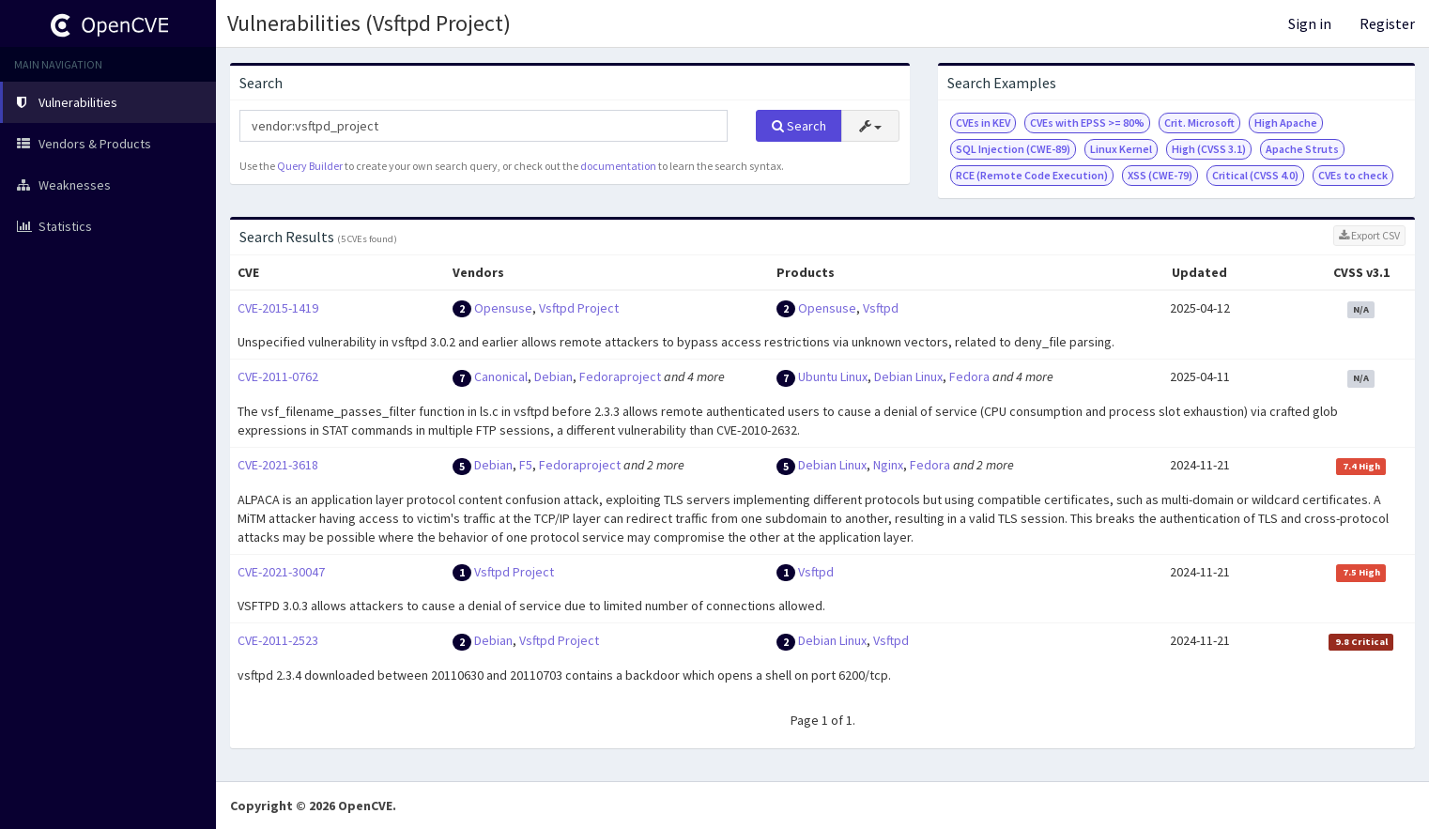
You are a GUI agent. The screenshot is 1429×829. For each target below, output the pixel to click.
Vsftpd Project (579, 307)
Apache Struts (1302, 149)
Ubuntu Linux (833, 376)
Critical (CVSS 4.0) (1255, 175)
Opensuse (503, 307)
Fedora (969, 376)
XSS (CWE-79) (1160, 175)
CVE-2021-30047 (281, 571)
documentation (618, 166)
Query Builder (310, 166)
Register (1387, 23)
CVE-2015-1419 (278, 307)
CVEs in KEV (983, 122)
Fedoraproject (620, 376)
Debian (553, 376)
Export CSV (1369, 235)
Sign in (1309, 23)
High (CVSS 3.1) (1209, 149)
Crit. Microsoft (1199, 122)
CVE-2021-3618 (278, 464)
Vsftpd (881, 307)
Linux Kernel (1121, 149)
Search (799, 125)
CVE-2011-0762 (278, 376)
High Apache (1285, 122)
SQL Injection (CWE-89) (1013, 149)
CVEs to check (1353, 175)
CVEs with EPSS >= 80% (1087, 122)
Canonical (501, 376)
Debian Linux (908, 376)
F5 (525, 464)
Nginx (888, 464)
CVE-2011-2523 (278, 640)
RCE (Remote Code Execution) (1032, 175)
